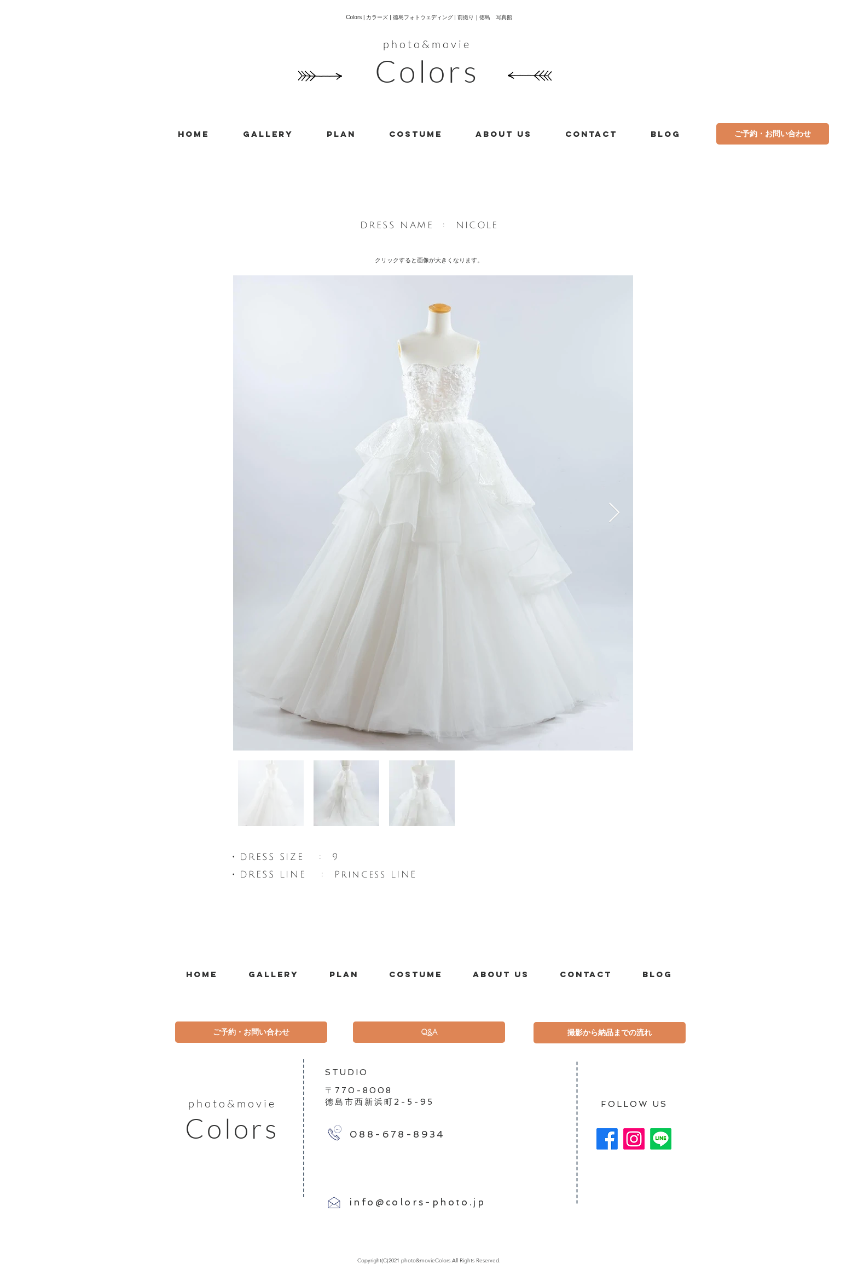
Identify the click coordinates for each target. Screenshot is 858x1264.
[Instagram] (634, 1139)
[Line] (660, 1139)
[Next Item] (614, 513)
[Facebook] (607, 1139)
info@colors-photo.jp (417, 1202)
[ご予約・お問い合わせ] (772, 134)
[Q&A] (429, 1032)
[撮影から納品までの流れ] (610, 1032)
